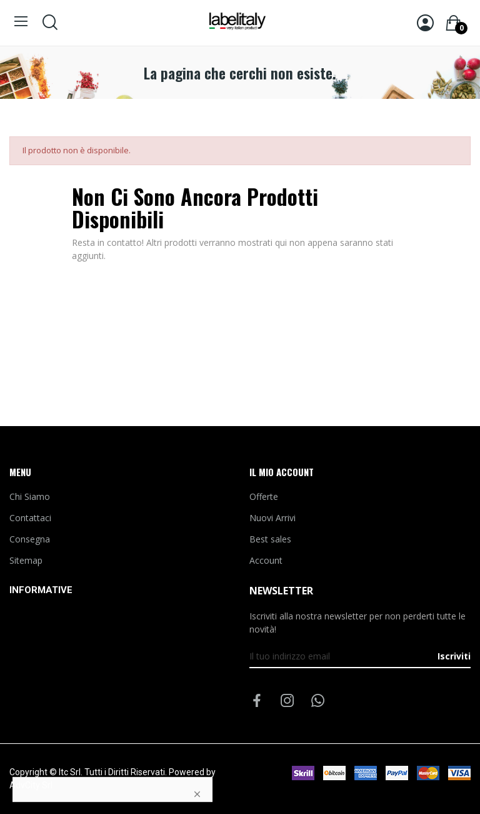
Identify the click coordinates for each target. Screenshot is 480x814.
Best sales (270, 539)
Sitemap (25, 560)
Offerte (263, 496)
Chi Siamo (29, 496)
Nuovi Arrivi (272, 518)
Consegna (29, 539)
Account (265, 560)
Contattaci (30, 518)
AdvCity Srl (30, 785)
